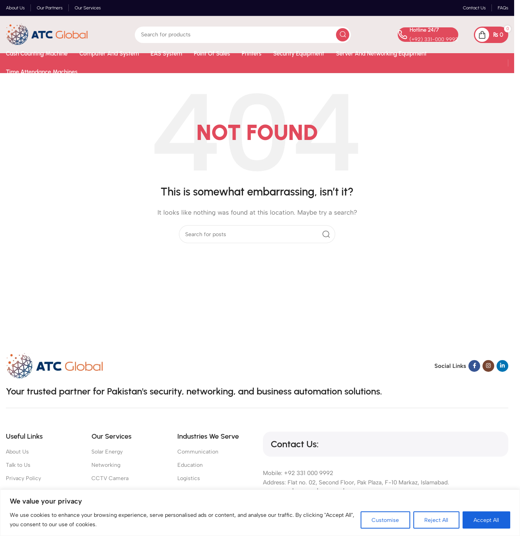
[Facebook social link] (474, 366)
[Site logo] (47, 34)
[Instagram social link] (488, 366)
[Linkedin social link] (502, 366)
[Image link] (55, 365)
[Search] (243, 35)
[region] (260, 512)
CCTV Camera (110, 478)
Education (190, 465)
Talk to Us (18, 465)
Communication (197, 451)
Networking (105, 465)
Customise (384, 519)
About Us (17, 451)
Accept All (486, 519)
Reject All (436, 519)
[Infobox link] (428, 34)
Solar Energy (107, 451)
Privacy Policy (23, 478)
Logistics (188, 478)
